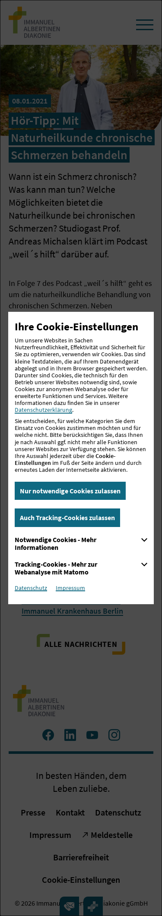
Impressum (70, 587)
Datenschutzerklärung (43, 410)
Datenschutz (31, 587)
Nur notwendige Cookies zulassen (70, 490)
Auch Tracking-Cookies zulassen (67, 517)
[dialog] (81, 458)
